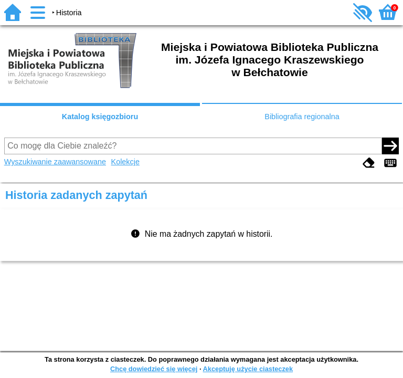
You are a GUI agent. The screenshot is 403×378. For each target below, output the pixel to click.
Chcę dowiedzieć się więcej (153, 369)
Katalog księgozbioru (100, 116)
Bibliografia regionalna (301, 116)
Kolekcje (125, 162)
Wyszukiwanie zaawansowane (55, 162)
